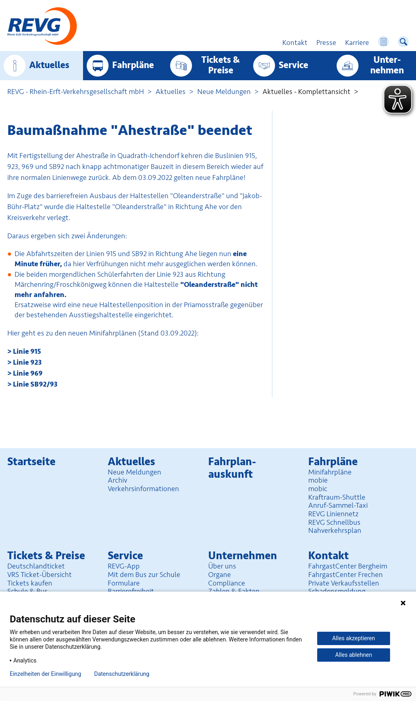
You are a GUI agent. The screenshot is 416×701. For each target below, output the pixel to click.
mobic (317, 488)
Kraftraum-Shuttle (336, 497)
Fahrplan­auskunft (232, 468)
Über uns (222, 566)
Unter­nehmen (387, 65)
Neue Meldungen (224, 91)
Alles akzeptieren (353, 638)
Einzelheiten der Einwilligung (45, 674)
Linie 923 (27, 362)
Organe (219, 574)
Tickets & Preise (220, 65)
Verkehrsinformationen (143, 488)
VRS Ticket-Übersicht (39, 574)
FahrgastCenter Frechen (345, 574)
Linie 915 (27, 351)
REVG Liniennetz (333, 513)
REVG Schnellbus (334, 522)
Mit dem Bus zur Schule (144, 574)
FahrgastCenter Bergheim (347, 566)
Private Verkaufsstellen (343, 583)
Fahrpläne (133, 65)
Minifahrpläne (330, 472)
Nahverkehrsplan (334, 530)
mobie (318, 480)
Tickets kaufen (29, 583)
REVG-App (124, 566)
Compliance (226, 583)
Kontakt (328, 555)
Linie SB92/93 (35, 384)
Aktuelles (49, 65)
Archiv (117, 480)
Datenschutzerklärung (121, 674)
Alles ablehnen (353, 655)
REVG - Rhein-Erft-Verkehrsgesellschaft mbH (75, 91)
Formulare (124, 583)
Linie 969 (28, 373)
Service (293, 65)
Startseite (31, 461)
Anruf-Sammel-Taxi (338, 505)
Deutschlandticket (36, 566)
